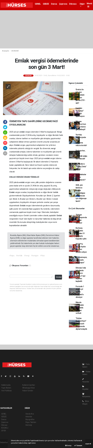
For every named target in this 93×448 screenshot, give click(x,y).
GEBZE (46, 4)
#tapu (11, 256)
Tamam (78, 445)
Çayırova (63, 4)
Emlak (17, 145)
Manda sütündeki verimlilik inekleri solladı (80, 307)
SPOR (3, 431)
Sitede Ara (30, 414)
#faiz (42, 256)
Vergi (59, 132)
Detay (68, 445)
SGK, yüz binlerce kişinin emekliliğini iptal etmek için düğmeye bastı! (81, 193)
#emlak (19, 256)
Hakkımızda (5, 385)
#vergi (26, 256)
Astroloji (29, 425)
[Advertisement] (46, 29)
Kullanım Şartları (28, 385)
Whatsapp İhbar (28, 388)
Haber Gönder (27, 391)
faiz (31, 209)
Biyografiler (30, 419)
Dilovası (72, 4)
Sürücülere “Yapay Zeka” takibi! (81, 166)
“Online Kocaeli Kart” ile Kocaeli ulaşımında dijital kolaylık (81, 323)
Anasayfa (5, 51)
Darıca (54, 4)
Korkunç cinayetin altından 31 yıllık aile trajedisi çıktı (81, 233)
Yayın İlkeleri (6, 388)
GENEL (38, 4)
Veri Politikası (6, 391)
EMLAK (12, 177)
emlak (22, 132)
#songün (34, 256)
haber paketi (5, 445)
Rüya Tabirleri (31, 422)
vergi (53, 148)
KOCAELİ (4, 428)
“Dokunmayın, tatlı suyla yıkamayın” (81, 260)
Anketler (29, 417)
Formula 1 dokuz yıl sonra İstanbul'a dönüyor (80, 291)
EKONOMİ (15, 51)
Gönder (59, 277)
